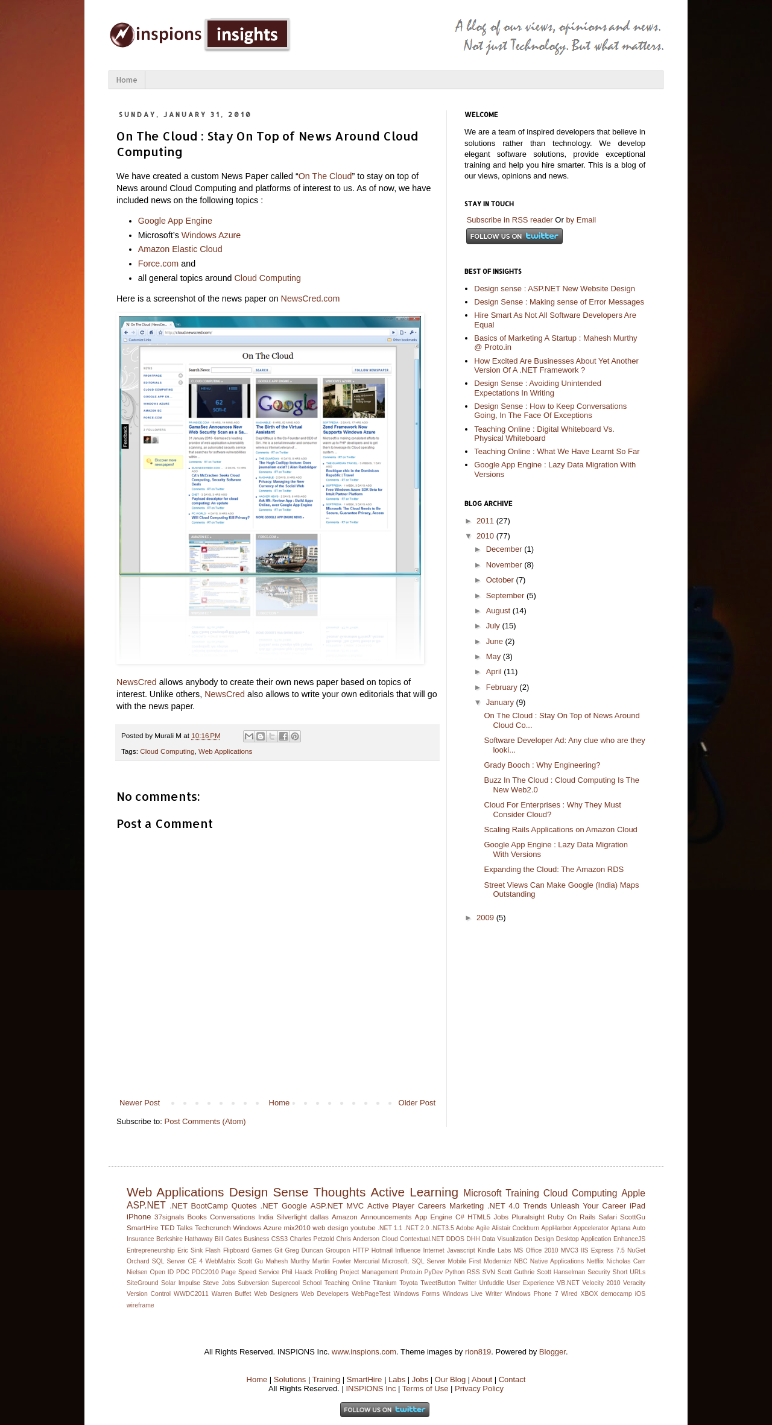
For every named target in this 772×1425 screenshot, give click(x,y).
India (265, 1217)
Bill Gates (228, 1239)
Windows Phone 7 (531, 1294)
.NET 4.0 (503, 1205)
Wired (569, 1294)
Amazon (345, 1217)
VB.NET (568, 1283)
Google (294, 1205)
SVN (488, 1272)
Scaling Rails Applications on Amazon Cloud (560, 829)
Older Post (417, 1102)
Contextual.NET (422, 1239)
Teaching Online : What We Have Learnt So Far (556, 451)
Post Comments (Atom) (205, 1121)
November (505, 564)
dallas (319, 1217)
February (503, 687)
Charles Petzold (312, 1239)
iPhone (139, 1216)
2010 (486, 535)
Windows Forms (416, 1294)
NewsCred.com (310, 298)
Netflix (595, 1261)
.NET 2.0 (416, 1228)
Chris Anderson (358, 1239)
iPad (637, 1205)
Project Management (369, 1272)
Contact (512, 1379)
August (499, 610)
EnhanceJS (629, 1239)
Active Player (390, 1205)
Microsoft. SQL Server (414, 1261)
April (495, 671)
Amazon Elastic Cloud (180, 249)
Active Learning (414, 1192)
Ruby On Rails (571, 1217)
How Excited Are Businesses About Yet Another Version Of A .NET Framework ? (556, 365)
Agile (483, 1228)
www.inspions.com (364, 1351)
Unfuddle (491, 1283)
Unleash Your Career (588, 1205)
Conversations (232, 1217)
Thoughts (340, 1192)
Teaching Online (347, 1283)
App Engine (433, 1217)
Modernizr (497, 1261)
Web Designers (276, 1294)
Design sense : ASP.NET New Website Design (554, 288)
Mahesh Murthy (287, 1261)
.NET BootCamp (198, 1205)
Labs (504, 1250)
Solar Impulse (180, 1283)
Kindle (486, 1250)
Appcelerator (591, 1228)
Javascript (461, 1250)
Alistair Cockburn (515, 1228)
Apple (633, 1193)
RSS (473, 1272)
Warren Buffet (232, 1294)
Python (454, 1272)
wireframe (140, 1305)
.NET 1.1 (390, 1228)
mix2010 (296, 1227)
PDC (182, 1272)
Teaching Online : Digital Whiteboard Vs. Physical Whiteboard (544, 434)
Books (196, 1217)
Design (544, 1239)
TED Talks (176, 1227)
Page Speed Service (250, 1272)
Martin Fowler (331, 1261)
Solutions (290, 1379)
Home (127, 79)
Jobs (500, 1217)
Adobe (465, 1228)
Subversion (253, 1283)
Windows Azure (211, 235)
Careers (432, 1205)
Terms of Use (425, 1388)
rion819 (478, 1351)
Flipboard (236, 1250)
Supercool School (296, 1283)
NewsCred (136, 682)
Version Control (149, 1294)
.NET (270, 1205)
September (506, 595)
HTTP (360, 1250)
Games (262, 1250)
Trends (535, 1205)
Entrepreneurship (151, 1250)
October (501, 579)
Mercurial (366, 1261)
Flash (212, 1250)
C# (459, 1217)
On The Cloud (325, 176)
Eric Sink (190, 1250)
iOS (640, 1294)
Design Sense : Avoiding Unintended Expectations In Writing (537, 388)
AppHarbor (556, 1228)
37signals (169, 1217)
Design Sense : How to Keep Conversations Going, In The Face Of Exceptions (550, 411)
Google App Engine (175, 221)
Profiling (326, 1272)
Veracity (634, 1283)
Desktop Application (584, 1239)
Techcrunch (213, 1227)
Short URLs (629, 1272)
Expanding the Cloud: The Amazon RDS (554, 869)
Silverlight (291, 1217)
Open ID (162, 1272)
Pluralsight (528, 1217)
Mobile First (464, 1261)
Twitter (467, 1283)
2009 (486, 917)
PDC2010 (205, 1272)
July (494, 625)
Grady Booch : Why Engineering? (542, 764)
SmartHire (143, 1227)
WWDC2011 (191, 1294)
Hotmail (382, 1250)
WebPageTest (371, 1294)
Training (522, 1193)
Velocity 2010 (601, 1283)
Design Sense (269, 1192)
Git (278, 1250)
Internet (434, 1250)
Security (598, 1272)
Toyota (408, 1283)
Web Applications (225, 751)
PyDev (434, 1272)
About (482, 1379)
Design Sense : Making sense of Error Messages (559, 301)
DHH (473, 1239)
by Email (581, 219)
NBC (521, 1261)
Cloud (390, 1239)
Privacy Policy (479, 1388)
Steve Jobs (219, 1283)
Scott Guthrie (516, 1272)
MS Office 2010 (536, 1250)
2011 (486, 520)
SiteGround (143, 1283)
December (505, 549)
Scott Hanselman (561, 1272)
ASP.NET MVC (337, 1205)
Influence (407, 1250)
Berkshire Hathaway (184, 1239)
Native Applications (557, 1261)
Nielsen (137, 1272)
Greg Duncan (304, 1250)
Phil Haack (297, 1272)
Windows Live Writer (472, 1294)
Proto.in (411, 1272)
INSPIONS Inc (371, 1388)
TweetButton (437, 1283)
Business (256, 1239)
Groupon (338, 1250)
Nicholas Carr (626, 1261)
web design (330, 1227)
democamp (616, 1294)
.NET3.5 (442, 1228)
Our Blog (450, 1379)
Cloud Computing (268, 278)
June (495, 641)
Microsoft (482, 1193)
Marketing (466, 1205)
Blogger (552, 1351)
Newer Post (139, 1102)
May (494, 656)
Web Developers (325, 1294)
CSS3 (279, 1239)
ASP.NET (146, 1205)
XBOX (589, 1294)
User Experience (530, 1283)
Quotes (244, 1205)
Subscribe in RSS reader (510, 219)
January (501, 702)
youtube (363, 1227)
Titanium (384, 1283)
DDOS (455, 1239)
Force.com (158, 263)
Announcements (386, 1217)
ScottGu (632, 1217)
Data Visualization (507, 1239)
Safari (607, 1217)
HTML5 (478, 1217)
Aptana (621, 1228)
